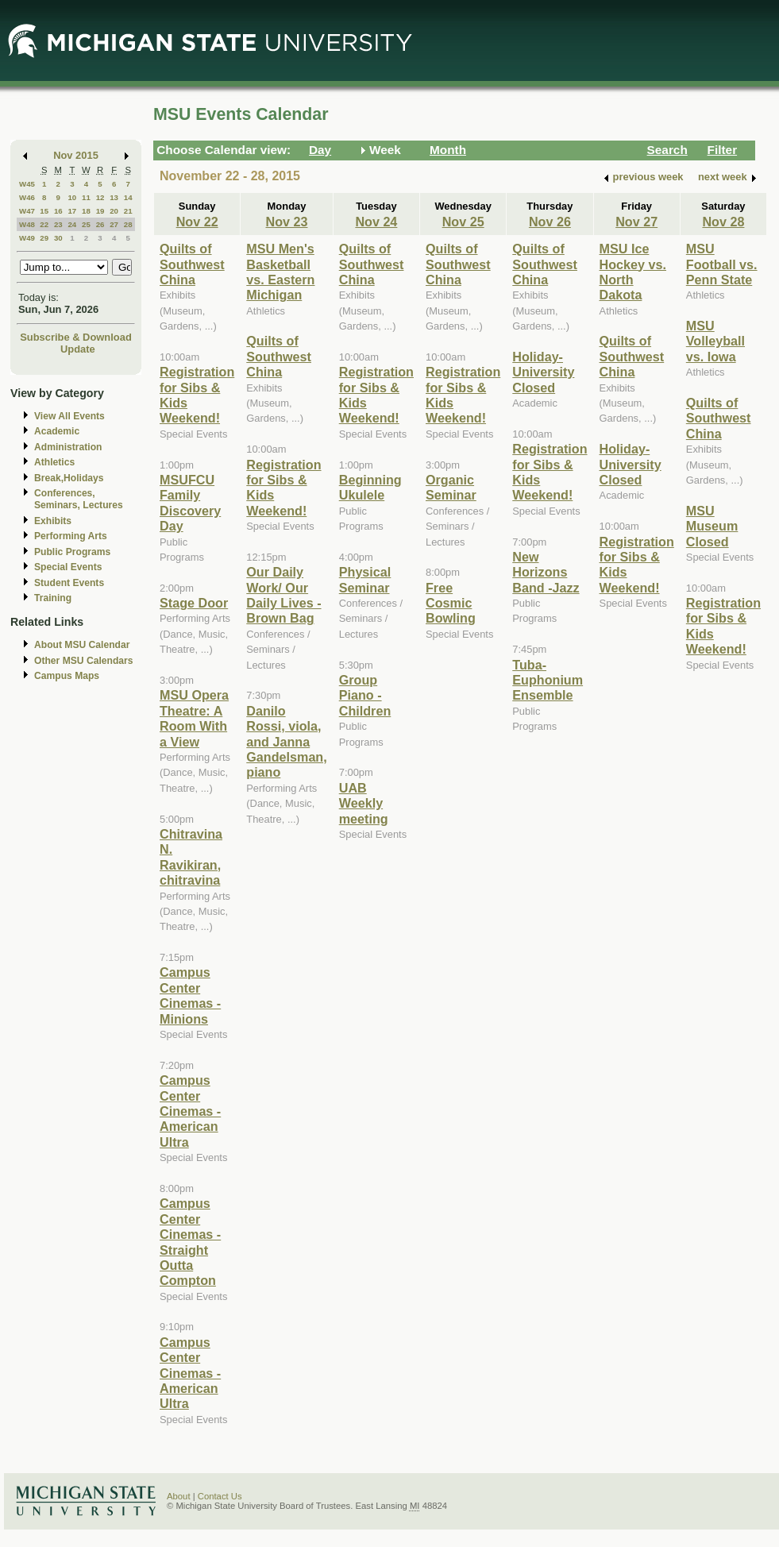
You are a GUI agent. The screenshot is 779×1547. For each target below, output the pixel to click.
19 (100, 210)
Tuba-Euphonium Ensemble (547, 680)
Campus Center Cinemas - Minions (190, 995)
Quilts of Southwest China (192, 264)
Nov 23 (287, 221)
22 (44, 224)
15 (44, 210)
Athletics (54, 462)
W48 (27, 224)
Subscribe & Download (76, 337)
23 (58, 224)
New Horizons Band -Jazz (545, 572)
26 (100, 224)
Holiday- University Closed (543, 372)
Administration (68, 447)
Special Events (68, 567)
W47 (27, 210)
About (179, 1496)
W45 (27, 183)
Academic (56, 431)
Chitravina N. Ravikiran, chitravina (191, 857)
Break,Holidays (69, 478)
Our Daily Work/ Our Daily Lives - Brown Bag (283, 595)
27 (114, 224)
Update (77, 349)
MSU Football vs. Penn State (722, 264)
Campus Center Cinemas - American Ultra (190, 1111)
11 (86, 197)
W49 (27, 237)
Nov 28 (723, 221)
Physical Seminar (365, 579)
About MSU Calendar (81, 644)
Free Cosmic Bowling (451, 603)
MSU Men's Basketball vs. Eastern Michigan (280, 271)
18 (86, 210)
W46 (27, 197)
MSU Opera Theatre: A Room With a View (194, 718)
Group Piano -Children (365, 695)
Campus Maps (66, 675)
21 (128, 210)
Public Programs (72, 551)
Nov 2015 (75, 155)
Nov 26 (550, 221)
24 (71, 224)
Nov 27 (636, 221)
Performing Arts (70, 536)
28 (128, 224)
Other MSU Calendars (83, 660)
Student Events (69, 582)
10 (71, 197)
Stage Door (194, 603)
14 (128, 197)
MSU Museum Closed (712, 526)
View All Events (69, 416)
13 (114, 197)
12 (100, 197)
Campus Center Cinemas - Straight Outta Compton (190, 1241)
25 (86, 224)
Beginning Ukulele (370, 487)
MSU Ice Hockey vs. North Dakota (633, 271)
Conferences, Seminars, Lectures (78, 499)
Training (52, 598)
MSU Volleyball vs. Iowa (715, 341)
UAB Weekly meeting (363, 803)
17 (71, 210)
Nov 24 (376, 221)
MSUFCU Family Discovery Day (190, 503)
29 (44, 237)
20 (114, 210)
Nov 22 (197, 221)
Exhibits (52, 521)
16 (58, 210)
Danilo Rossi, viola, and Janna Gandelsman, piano (286, 742)
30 (58, 237)
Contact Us (220, 1496)
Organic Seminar (451, 487)
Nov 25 (463, 221)
